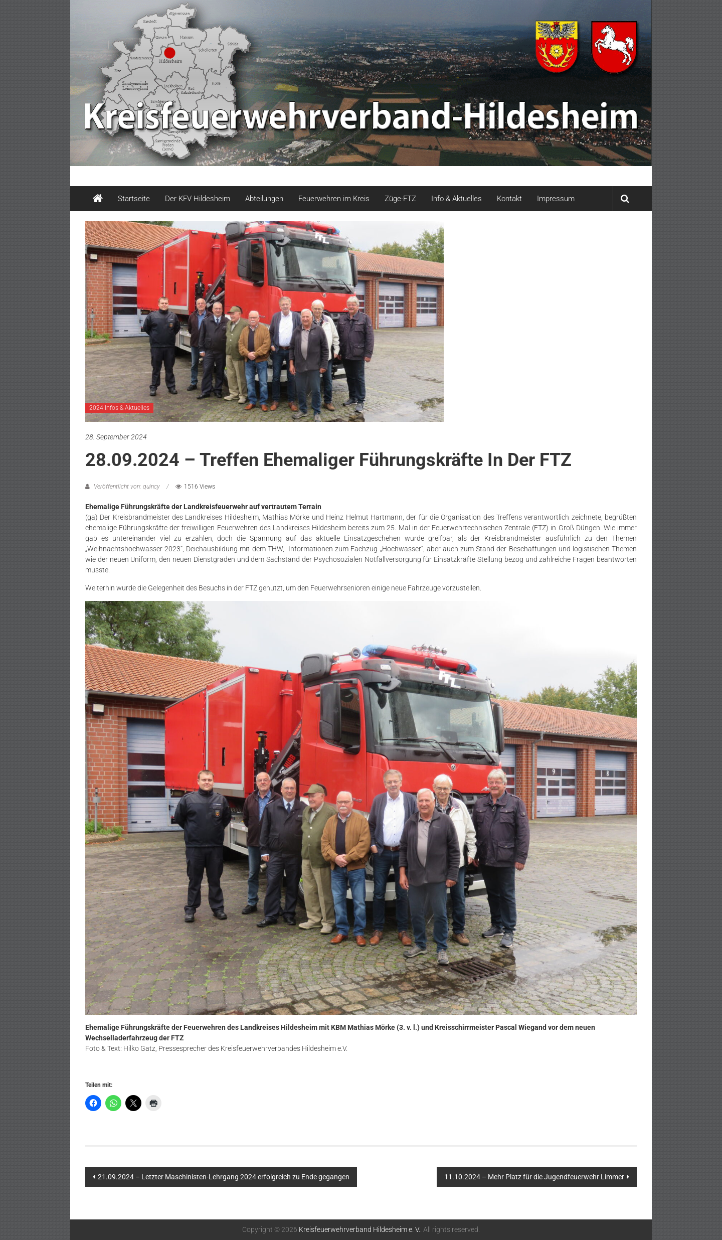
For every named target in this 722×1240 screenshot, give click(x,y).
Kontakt (509, 198)
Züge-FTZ (400, 198)
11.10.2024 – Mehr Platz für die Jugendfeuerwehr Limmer (534, 1177)
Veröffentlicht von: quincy (126, 486)
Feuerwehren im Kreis (334, 198)
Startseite (134, 198)
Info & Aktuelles (456, 198)
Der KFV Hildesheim (197, 198)
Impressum (556, 198)
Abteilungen (264, 198)
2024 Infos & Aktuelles (119, 407)
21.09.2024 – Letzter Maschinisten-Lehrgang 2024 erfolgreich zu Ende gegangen (223, 1177)
